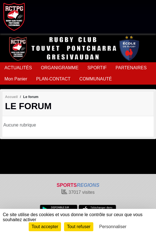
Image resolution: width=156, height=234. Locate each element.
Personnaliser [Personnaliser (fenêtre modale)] (112, 226)
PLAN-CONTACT (53, 79)
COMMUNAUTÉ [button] (95, 79)
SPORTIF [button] (97, 67)
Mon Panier (15, 79)
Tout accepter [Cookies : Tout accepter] (44, 226)
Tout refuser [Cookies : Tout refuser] (78, 226)
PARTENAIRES (131, 67)
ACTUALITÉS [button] (18, 67)
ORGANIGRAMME (60, 67)
